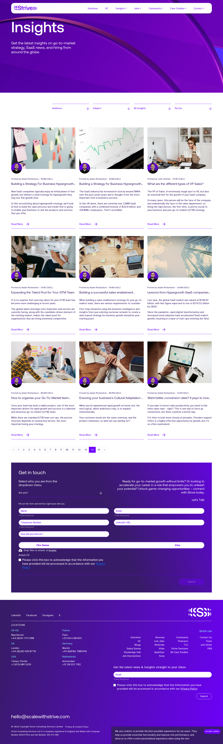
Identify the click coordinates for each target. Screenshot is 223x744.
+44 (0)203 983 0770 (23, 651)
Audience (57, 108)
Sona (161, 656)
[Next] (104, 450)
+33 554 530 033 (72, 638)
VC (106, 8)
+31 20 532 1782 (71, 664)
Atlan (161, 648)
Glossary (159, 637)
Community (155, 8)
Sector (178, 108)
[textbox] (64, 511)
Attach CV (24, 555)
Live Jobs (159, 641)
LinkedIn (16, 615)
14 (92, 449)
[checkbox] (20, 560)
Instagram (47, 615)
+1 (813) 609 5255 (21, 664)
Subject (97, 108)
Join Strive (206, 644)
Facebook (31, 615)
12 (79, 449)
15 (99, 449)
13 (86, 449)
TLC (186, 644)
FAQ (209, 648)
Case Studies (177, 8)
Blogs (137, 644)
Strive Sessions (179, 648)
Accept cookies (212, 731)
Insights (120, 8)
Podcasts (183, 641)
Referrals (159, 644)
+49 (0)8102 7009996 (74, 651)
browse (53, 550)
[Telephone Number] (64, 522)
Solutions (93, 8)
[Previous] (13, 450)
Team (209, 641)
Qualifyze (159, 652)
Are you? (23, 492)
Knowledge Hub (132, 652)
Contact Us (206, 637)
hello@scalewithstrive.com (40, 716)
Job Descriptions (131, 656)
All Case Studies (179, 652)
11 (73, 449)
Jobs (136, 8)
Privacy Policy (189, 688)
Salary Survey (134, 648)
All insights (140, 108)
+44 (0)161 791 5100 (22, 638)
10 (67, 449)
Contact (198, 8)
